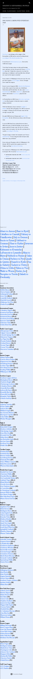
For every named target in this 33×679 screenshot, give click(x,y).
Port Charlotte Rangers (7, 486)
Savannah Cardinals (6, 558)
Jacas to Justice (16, 246)
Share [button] (4, 178)
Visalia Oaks (4, 445)
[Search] (29, 2)
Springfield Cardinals (6, 529)
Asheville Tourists (6, 539)
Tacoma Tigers (4, 345)
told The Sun (6, 136)
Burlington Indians (6, 646)
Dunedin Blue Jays (6, 476)
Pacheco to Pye (17, 258)
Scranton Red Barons (7, 312)
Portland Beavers (5, 343)
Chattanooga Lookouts (7, 384)
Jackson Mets (4, 408)
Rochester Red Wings (7, 318)
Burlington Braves (6, 511)
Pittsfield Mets (4, 609)
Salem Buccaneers (5, 464)
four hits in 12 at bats (16, 146)
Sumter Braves (4, 562)
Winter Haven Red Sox (7, 498)
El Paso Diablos (5, 406)
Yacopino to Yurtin (9, 274)
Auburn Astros (5, 590)
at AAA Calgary (16, 80)
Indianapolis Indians (6, 294)
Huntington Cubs (6, 650)
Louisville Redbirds (6, 298)
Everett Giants (4, 578)
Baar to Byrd (22, 231)
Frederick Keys (5, 453)
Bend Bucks (4, 572)
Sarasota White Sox (6, 492)
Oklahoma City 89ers (7, 302)
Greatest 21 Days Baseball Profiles (16, 6)
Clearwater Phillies (6, 474)
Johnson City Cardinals (7, 652)
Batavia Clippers (5, 593)
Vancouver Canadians (7, 349)
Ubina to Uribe (7, 267)
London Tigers (5, 366)
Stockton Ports (5, 443)
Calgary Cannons (5, 333)
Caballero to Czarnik (9, 234)
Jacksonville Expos (6, 390)
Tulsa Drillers (4, 417)
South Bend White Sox (7, 527)
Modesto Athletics (6, 429)
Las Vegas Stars (5, 339)
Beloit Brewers (4, 509)
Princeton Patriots (6, 658)
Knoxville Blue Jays (6, 392)
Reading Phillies (5, 370)
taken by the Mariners (24, 86)
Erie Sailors (3, 597)
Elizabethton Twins (6, 648)
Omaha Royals (4, 304)
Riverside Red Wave (6, 435)
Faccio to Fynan (7, 240)
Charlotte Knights (6, 382)
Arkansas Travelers (6, 404)
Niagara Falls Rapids (6, 605)
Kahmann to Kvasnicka (10, 249)
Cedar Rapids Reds (6, 513)
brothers (8, 180)
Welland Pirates (5, 617)
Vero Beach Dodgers (6, 494)
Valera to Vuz (22, 267)
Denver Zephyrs (5, 292)
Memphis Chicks (5, 396)
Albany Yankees (5, 357)
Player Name (11, 11)
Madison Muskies (5, 519)
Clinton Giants (5, 515)
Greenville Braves (5, 388)
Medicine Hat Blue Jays (7, 638)
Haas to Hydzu (16, 243)
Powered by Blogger (16, 674)
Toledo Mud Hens (6, 325)
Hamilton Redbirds (6, 601)
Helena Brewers (5, 633)
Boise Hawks (4, 574)
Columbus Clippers (6, 310)
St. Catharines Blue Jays (7, 611)
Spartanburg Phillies (6, 560)
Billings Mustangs (6, 625)
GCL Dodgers (4, 666)
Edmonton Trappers (6, 337)
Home (4, 11)
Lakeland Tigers (5, 480)
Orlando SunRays (6, 398)
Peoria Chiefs (4, 521)
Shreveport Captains (6, 415)
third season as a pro (16, 61)
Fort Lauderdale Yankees (8, 478)
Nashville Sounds (5, 300)
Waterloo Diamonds (6, 531)
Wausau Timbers (5, 533)
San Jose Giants (5, 441)
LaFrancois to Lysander (10, 252)
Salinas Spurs (4, 437)
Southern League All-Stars (8, 378)
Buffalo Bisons (4, 290)
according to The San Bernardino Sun (12, 58)
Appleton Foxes (5, 507)
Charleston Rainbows (7, 545)
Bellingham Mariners (6, 570)
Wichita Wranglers (6, 419)
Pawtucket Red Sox (6, 314)
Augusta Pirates (5, 541)
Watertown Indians (6, 615)
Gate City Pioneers (6, 629)
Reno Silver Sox (5, 433)
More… (28, 11)
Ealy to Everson (21, 237)
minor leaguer (13, 180)
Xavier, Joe (21, 271)
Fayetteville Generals (6, 550)
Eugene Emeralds (5, 576)
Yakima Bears (4, 584)
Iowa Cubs (3, 296)
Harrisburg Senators (6, 363)
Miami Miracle (4, 482)
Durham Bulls (4, 451)
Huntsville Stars (5, 394)
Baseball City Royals (6, 472)
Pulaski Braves (4, 660)
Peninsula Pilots (5, 460)
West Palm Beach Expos (7, 496)
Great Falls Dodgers (6, 631)
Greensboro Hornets (6, 554)
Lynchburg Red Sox (6, 458)
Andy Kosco (19, 91)
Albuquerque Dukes (6, 331)
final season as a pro (21, 151)
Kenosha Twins (5, 517)
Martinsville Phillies (6, 656)
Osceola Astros (5, 484)
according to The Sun (12, 131)
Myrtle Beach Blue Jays (7, 556)
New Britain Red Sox (6, 368)
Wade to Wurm (7, 271)
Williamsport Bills (21, 180)
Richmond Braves (6, 316)
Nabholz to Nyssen (16, 255)
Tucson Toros (4, 347)
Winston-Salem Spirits (7, 466)
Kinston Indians (5, 456)
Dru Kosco (5, 54)
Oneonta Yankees (5, 607)
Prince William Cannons (7, 462)
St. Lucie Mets (4, 488)
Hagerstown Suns (6, 361)
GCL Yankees (4, 668)
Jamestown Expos (5, 603)
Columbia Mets (5, 543)
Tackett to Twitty (19, 264)
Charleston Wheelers (6, 548)
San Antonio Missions (7, 413)
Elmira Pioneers (5, 595)
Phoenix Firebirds (5, 341)
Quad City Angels (6, 523)
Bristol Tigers (4, 644)
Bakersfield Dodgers (6, 427)
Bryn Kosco (16, 93)
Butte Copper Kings (6, 627)
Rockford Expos (5, 525)
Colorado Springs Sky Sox (8, 335)
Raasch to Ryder (18, 261)
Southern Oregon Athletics (8, 580)
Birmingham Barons (6, 380)
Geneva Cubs (4, 599)
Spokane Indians (5, 582)
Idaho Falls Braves (6, 635)
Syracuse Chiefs (5, 321)
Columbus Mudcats (6, 386)
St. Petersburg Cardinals (7, 490)
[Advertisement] (16, 202)
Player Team (21, 11)
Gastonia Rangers (5, 552)
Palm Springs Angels (6, 431)
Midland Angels (5, 411)
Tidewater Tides (5, 323)
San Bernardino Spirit (7, 439)
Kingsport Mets (5, 654)
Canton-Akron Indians (7, 359)
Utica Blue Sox (4, 613)
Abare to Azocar (7, 231)
